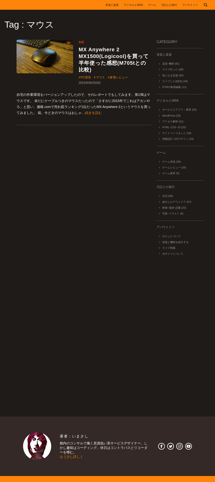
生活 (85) (167, 195)
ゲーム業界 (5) (170, 173)
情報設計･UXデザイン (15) (178, 138)
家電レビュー (119, 77)
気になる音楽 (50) (172, 75)
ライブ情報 (168, 247)
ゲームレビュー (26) (174, 167)
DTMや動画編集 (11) (174, 87)
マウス (100, 77)
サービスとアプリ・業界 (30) (179, 109)
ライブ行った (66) (172, 69)
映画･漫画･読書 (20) (174, 207)
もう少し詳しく (71, 457)
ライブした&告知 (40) (175, 81)
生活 (81, 42)
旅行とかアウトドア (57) (176, 201)
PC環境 (86, 77)
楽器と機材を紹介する (175, 242)
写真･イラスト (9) (172, 213)
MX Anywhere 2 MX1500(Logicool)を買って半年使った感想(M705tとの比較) (114, 60)
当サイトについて (172, 253)
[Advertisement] (180, 311)
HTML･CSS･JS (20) (174, 127)
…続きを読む (92, 113)
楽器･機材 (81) (171, 63)
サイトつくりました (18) (176, 133)
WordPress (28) (171, 115)
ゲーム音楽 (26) (171, 161)
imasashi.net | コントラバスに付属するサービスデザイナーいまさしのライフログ (25, 5)
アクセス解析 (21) (172, 121)
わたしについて (171, 236)
